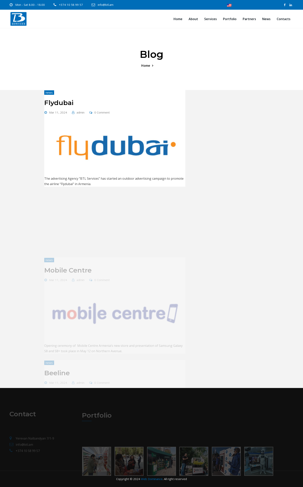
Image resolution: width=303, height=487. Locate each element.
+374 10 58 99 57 (71, 5)
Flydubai (58, 103)
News (266, 19)
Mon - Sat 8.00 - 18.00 (30, 5)
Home (178, 19)
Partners (249, 19)
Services (210, 19)
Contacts (283, 19)
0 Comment (102, 112)
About (193, 19)
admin (80, 112)
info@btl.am (105, 5)
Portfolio (230, 19)
